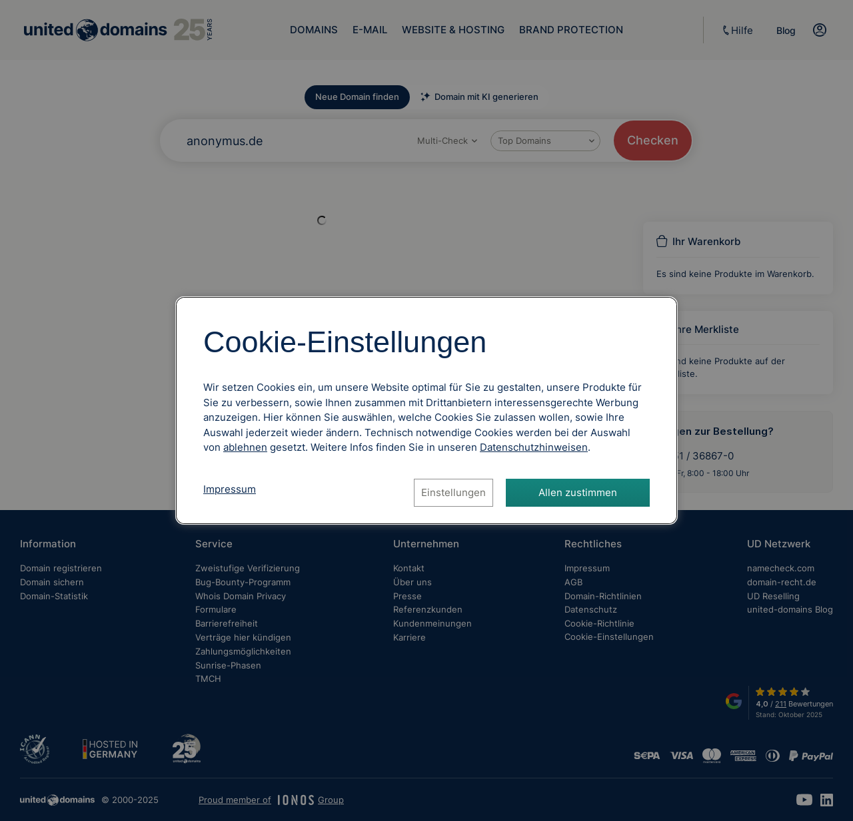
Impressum (229, 489)
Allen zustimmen (577, 492)
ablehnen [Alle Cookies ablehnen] (245, 447)
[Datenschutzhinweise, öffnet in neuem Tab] (534, 447)
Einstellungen (453, 492)
